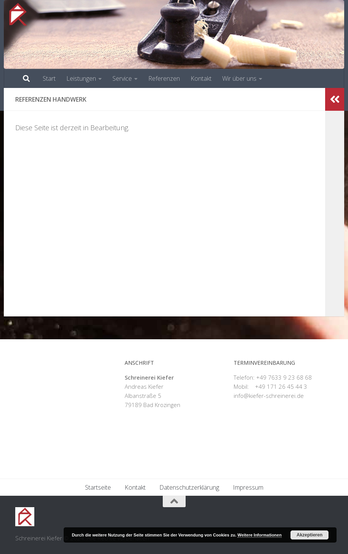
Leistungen (81, 78)
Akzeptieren (309, 535)
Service (122, 78)
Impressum (248, 487)
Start (49, 78)
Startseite (98, 487)
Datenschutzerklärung (189, 487)
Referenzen (164, 78)
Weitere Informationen (259, 535)
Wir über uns (239, 78)
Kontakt (201, 78)
